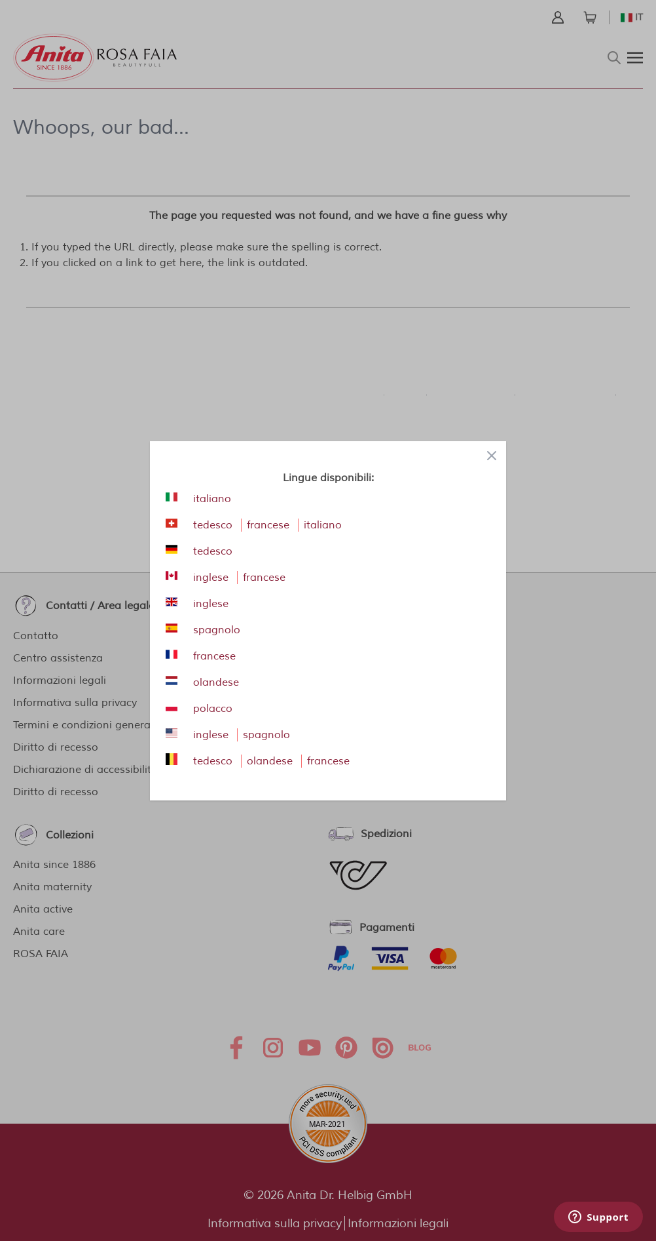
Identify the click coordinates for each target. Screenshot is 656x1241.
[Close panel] (491, 455)
